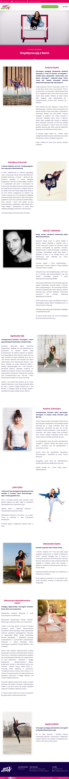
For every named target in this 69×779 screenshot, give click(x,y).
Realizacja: (2, 778)
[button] (65, 6)
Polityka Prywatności (63, 778)
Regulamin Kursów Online (46, 778)
